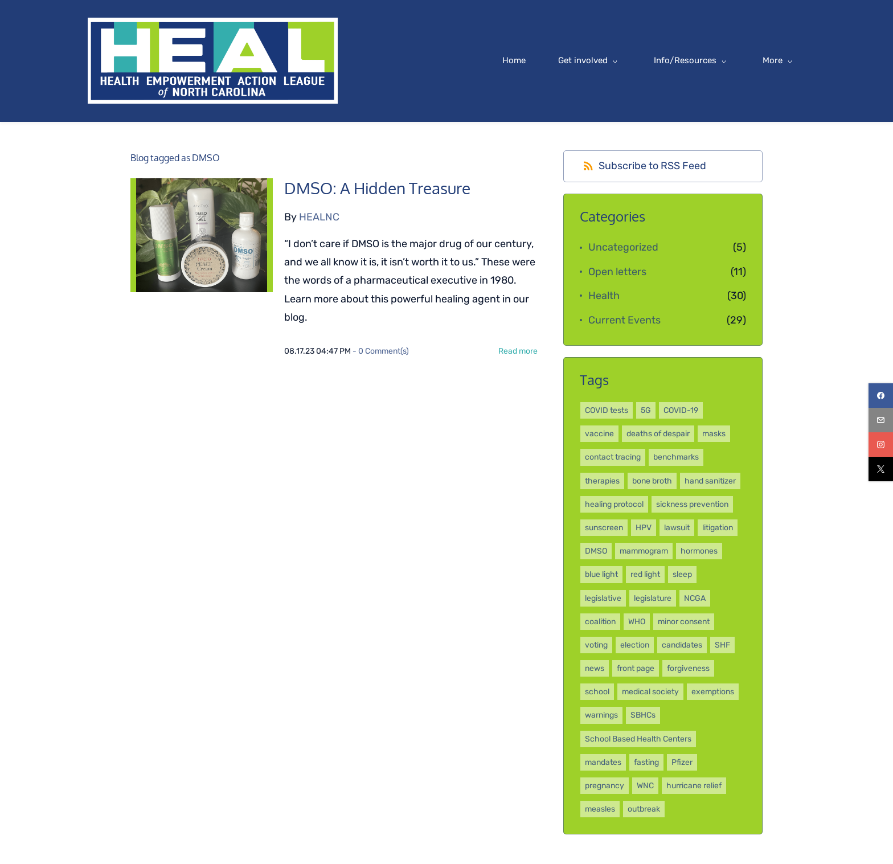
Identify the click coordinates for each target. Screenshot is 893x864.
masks (714, 434)
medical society (650, 692)
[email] (881, 420)
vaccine (599, 434)
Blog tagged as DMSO (175, 159)
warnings (601, 716)
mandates (603, 763)
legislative (603, 599)
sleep (682, 575)
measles (600, 809)
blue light (601, 575)
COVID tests (606, 411)
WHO (636, 622)
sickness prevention (692, 505)
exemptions (712, 692)
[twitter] (881, 469)
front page (635, 669)
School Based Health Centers (638, 739)
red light (645, 575)
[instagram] (881, 444)
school (597, 692)
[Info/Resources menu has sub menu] (649, 61)
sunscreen (604, 528)
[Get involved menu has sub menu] (547, 61)
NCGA (695, 599)
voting (596, 645)
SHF (722, 645)
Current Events (624, 320)
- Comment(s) (381, 352)
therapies (602, 481)
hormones (699, 551)
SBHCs (643, 716)
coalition (600, 622)
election (634, 645)
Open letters (617, 272)
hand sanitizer (710, 481)
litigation (717, 528)
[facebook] (881, 395)
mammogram (644, 551)
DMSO (596, 551)
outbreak (644, 809)
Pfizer (682, 763)
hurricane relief (694, 786)
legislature (652, 599)
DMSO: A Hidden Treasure (377, 189)
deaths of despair (658, 434)
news (594, 669)
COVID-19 (680, 411)
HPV (644, 528)
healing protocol (614, 505)
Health (604, 296)
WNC (645, 786)
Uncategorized (623, 248)
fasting (646, 763)
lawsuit (677, 528)
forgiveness (688, 669)
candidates (682, 645)
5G (646, 411)
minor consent (684, 622)
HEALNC (319, 217)
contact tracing (613, 458)
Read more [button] (518, 352)
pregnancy (604, 786)
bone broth (652, 481)
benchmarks (676, 458)
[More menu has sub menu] (737, 61)
